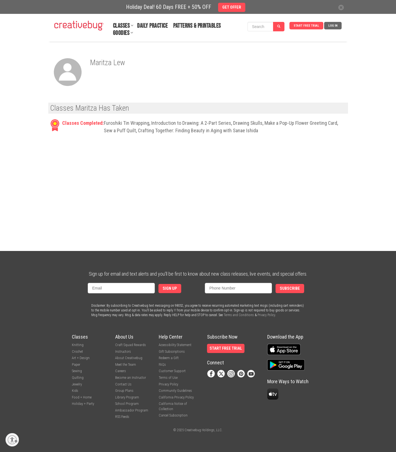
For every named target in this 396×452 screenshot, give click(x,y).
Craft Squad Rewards (130, 345)
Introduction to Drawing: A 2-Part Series (191, 123)
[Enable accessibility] (12, 439)
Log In (332, 25)
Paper (76, 364)
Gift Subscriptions (172, 351)
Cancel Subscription (173, 415)
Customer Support (172, 371)
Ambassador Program (131, 410)
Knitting (78, 345)
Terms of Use (168, 377)
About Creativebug (128, 358)
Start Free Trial (306, 25)
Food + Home (82, 397)
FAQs (162, 364)
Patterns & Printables (197, 26)
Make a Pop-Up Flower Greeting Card (300, 123)
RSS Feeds (122, 417)
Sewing (77, 371)
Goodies (121, 33)
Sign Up (170, 288)
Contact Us (123, 384)
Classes (121, 26)
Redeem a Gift (169, 358)
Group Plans (124, 390)
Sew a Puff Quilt (120, 130)
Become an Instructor (130, 377)
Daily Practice (152, 26)
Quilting (78, 377)
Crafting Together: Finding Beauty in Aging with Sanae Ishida (198, 130)
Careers (120, 371)
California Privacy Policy (176, 397)
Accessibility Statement (175, 345)
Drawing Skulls (248, 123)
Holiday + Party (83, 404)
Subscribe (290, 288)
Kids (75, 390)
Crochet (77, 351)
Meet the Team (125, 364)
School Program (127, 404)
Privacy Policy (266, 315)
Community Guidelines (175, 390)
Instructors (123, 351)
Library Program (127, 397)
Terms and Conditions (239, 315)
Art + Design (81, 358)
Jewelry (77, 384)
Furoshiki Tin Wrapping (126, 123)
